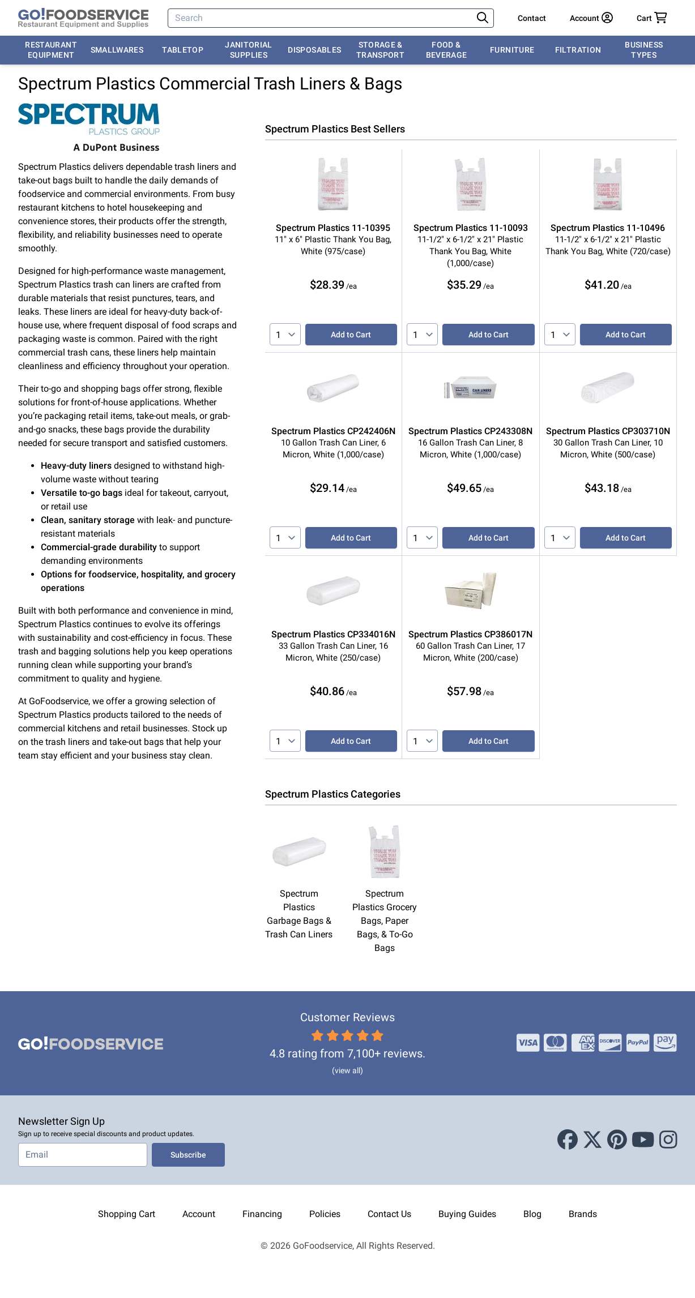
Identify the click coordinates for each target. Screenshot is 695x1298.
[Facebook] (567, 1140)
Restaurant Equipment (51, 49)
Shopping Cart (126, 1214)
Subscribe (188, 1154)
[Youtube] (643, 1140)
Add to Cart (351, 334)
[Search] (321, 18)
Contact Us (389, 1214)
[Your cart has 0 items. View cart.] (652, 18)
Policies (324, 1214)
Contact (532, 18)
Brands (583, 1214)
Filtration (578, 49)
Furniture (512, 49)
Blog (532, 1214)
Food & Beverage (446, 49)
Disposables (314, 49)
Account (198, 1214)
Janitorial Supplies (248, 49)
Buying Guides (467, 1214)
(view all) (347, 1070)
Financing (262, 1214)
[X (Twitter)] (592, 1140)
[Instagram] (668, 1140)
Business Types (644, 49)
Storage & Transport (380, 49)
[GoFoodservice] (83, 18)
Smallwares (117, 49)
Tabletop (182, 49)
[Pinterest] (617, 1140)
